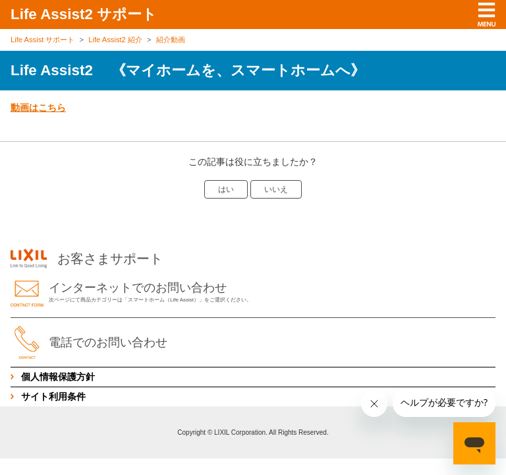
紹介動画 (170, 40)
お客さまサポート (87, 259)
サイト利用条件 (53, 396)
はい (226, 189)
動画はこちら (38, 107)
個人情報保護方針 (58, 376)
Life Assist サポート (42, 40)
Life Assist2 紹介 (115, 40)
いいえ (276, 189)
